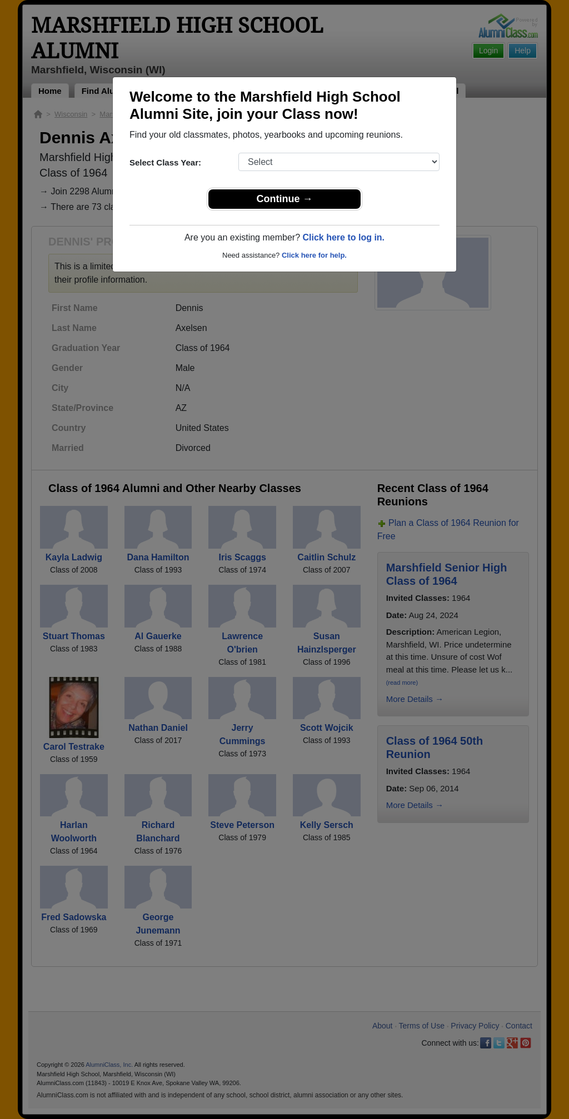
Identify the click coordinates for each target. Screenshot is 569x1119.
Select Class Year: (165, 162)
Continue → (285, 198)
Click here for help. (314, 255)
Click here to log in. (343, 237)
